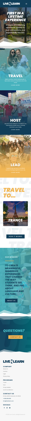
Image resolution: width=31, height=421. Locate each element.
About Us (11, 301)
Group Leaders (7, 387)
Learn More (15, 85)
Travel (4, 382)
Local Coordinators (8, 390)
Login (4, 374)
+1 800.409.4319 (7, 398)
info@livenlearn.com (8, 401)
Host (4, 385)
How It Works (15, 236)
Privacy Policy (6, 376)
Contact (5, 371)
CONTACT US (15, 337)
